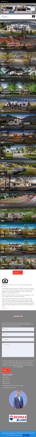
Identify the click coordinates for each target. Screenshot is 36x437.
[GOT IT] (26, 435)
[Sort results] (4, 16)
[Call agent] (8, 1)
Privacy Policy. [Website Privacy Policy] (20, 366)
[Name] (18, 329)
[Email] (18, 334)
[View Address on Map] (18, 385)
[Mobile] (18, 339)
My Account (29, 5)
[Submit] (6, 370)
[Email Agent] (18, 387)
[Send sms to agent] (3, 5)
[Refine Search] (33, 16)
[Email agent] (6, 5)
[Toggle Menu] (33, 5)
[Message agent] (18, 381)
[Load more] (18, 272)
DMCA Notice (4, 308)
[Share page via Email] (8, 5)
